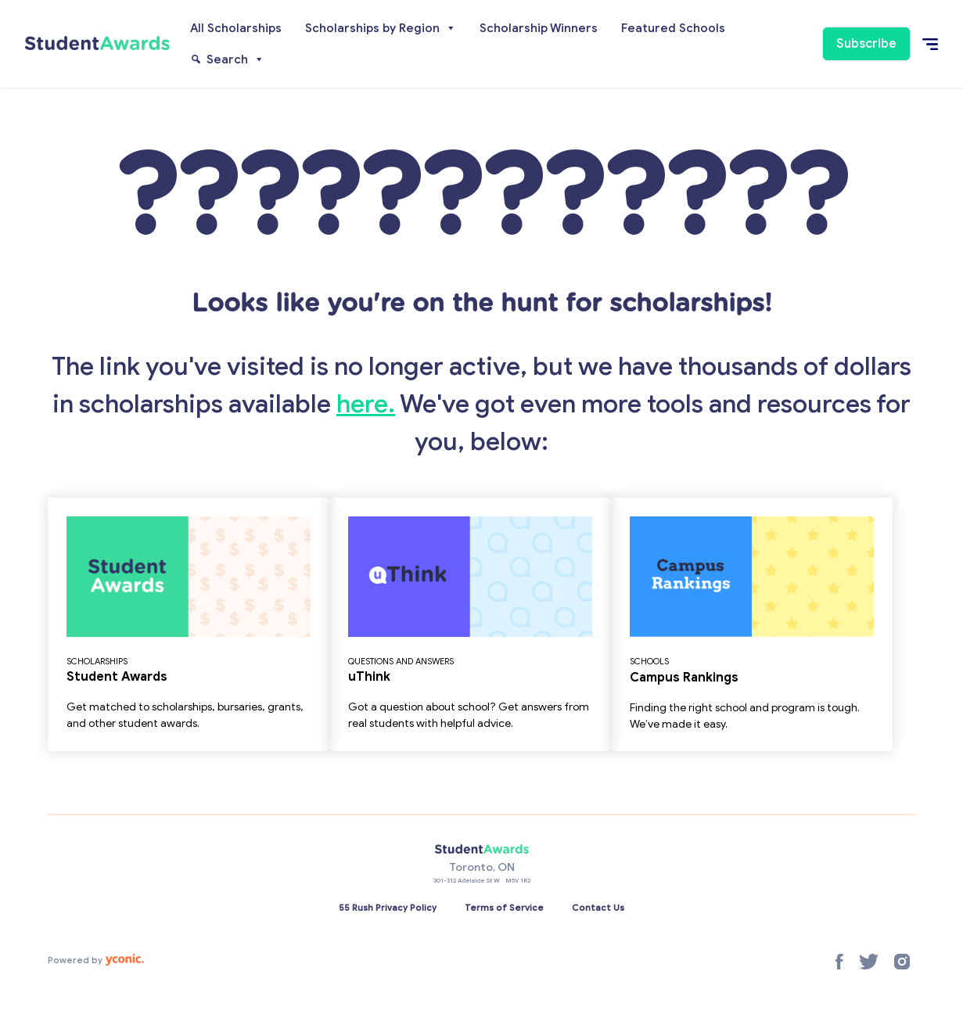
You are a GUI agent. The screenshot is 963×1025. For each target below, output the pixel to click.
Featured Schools (673, 28)
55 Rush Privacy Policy (388, 907)
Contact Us (598, 907)
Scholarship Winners (539, 28)
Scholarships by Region (380, 28)
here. (365, 403)
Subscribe (866, 44)
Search (235, 59)
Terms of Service (504, 907)
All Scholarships (236, 28)
